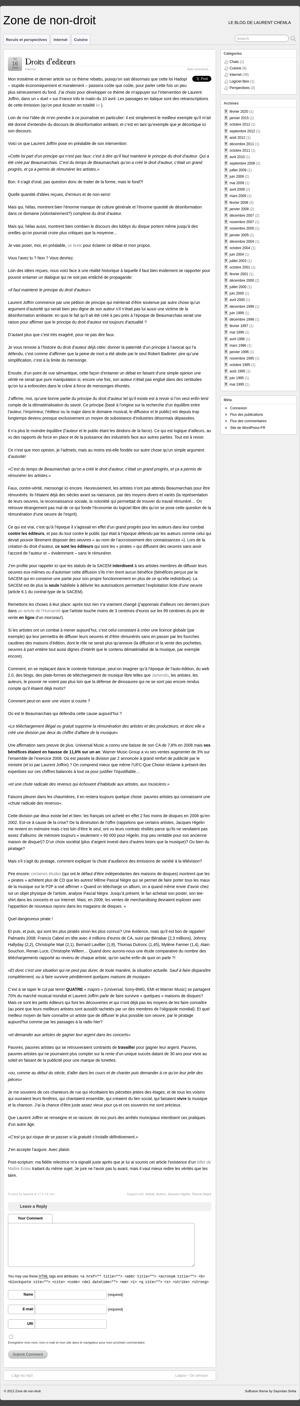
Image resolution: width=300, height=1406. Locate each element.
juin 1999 (237, 313)
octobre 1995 (240, 365)
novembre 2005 (242, 228)
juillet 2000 (238, 287)
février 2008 (239, 203)
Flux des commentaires (248, 421)
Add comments (197, 69)
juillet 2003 (238, 261)
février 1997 (239, 326)
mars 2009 (238, 196)
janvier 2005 (239, 235)
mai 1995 (237, 384)
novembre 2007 (242, 222)
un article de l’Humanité (39, 610)
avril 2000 (237, 300)
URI (30, 1324)
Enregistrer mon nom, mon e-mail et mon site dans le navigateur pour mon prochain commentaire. (77, 1342)
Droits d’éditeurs (50, 61)
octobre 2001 (240, 267)
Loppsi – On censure (194, 1375)
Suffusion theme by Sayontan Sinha (270, 1391)
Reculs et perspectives (26, 39)
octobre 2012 (240, 124)
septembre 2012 (242, 131)
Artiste (150, 1194)
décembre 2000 (242, 280)
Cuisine (81, 39)
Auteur (161, 1194)
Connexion (238, 408)
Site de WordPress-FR (247, 428)
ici (98, 105)
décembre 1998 (242, 319)
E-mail (28, 1309)
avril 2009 (237, 189)
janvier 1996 (239, 352)
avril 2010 (237, 157)
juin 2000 (237, 293)
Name (28, 1294)
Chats (234, 62)
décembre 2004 (242, 242)
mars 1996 (238, 345)
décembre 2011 (242, 144)
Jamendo (160, 675)
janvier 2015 (239, 118)
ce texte (75, 245)
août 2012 (237, 138)
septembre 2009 (242, 163)
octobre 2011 (240, 150)
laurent (28, 1194)
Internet (60, 39)
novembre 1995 (242, 358)
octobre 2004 (240, 248)
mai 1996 (237, 332)
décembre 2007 (242, 215)
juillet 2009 (238, 170)
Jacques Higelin (178, 1194)
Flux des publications (246, 415)
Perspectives (240, 88)
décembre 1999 (242, 307)
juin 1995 (237, 378)
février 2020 (239, 112)
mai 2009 (237, 183)
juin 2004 (237, 254)
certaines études (46, 873)
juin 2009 (237, 177)
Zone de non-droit (49, 20)
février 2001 (239, 274)
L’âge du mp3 (19, 1375)
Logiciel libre (239, 81)
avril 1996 (237, 339)
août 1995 (237, 371)
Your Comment (30, 1218)
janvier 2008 (239, 209)
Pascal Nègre (201, 1194)
